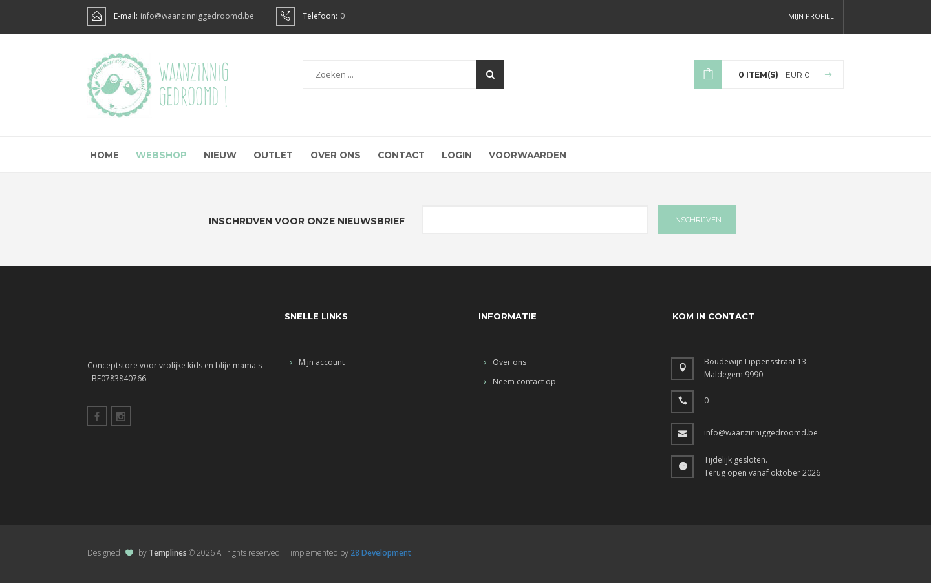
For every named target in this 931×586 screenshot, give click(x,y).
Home (102, 157)
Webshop (158, 157)
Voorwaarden (524, 157)
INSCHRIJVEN (697, 222)
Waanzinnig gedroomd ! (193, 84)
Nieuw (216, 157)
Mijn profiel (811, 16)
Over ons (331, 157)
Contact (397, 157)
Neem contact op (520, 384)
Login (452, 157)
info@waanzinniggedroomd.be (197, 16)
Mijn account (317, 365)
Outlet (269, 157)
